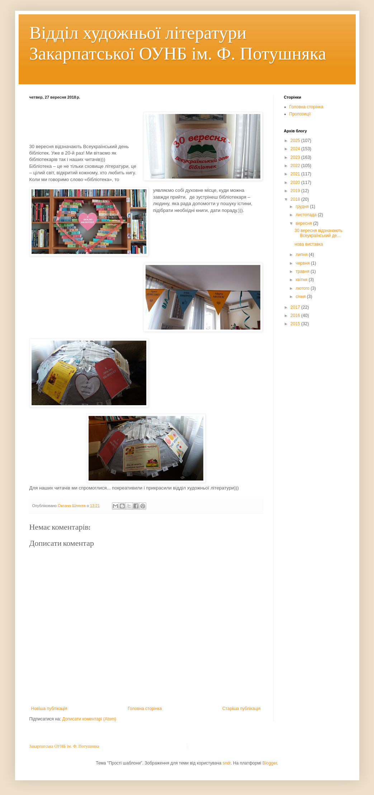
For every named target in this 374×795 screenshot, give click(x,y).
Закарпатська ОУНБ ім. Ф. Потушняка (64, 746)
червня (303, 263)
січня (301, 296)
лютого (303, 288)
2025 (295, 140)
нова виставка (308, 244)
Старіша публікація (241, 708)
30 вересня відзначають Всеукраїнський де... (318, 233)
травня (303, 271)
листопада (306, 214)
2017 (295, 307)
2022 (295, 165)
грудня (302, 206)
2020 (295, 182)
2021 (295, 173)
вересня (304, 223)
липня (302, 254)
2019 (295, 190)
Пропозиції (300, 114)
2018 (295, 199)
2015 (295, 323)
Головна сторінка (145, 708)
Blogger (269, 763)
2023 (295, 157)
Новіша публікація (49, 708)
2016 (295, 315)
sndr (227, 763)
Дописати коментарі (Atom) (89, 718)
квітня (301, 279)
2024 (295, 148)
